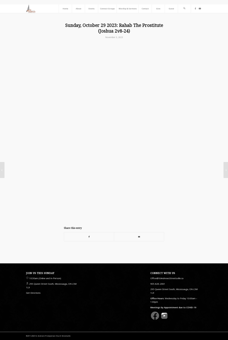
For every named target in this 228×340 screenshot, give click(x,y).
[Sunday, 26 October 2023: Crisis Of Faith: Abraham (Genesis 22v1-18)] (2, 170)
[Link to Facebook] (195, 8)
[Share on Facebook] (89, 236)
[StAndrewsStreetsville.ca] (30, 8)
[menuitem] (65, 8)
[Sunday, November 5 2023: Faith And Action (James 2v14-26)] (225, 170)
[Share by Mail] (139, 236)
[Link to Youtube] (200, 8)
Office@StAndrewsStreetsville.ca (166, 278)
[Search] (184, 8)
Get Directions (33, 292)
